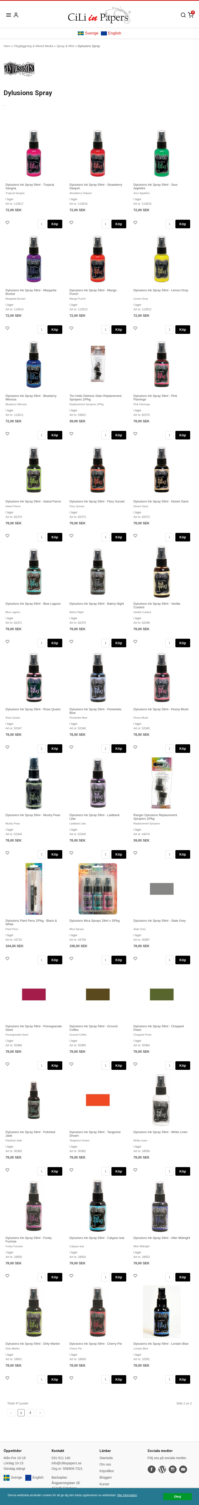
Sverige (88, 33)
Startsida (106, 1458)
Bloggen (106, 1477)
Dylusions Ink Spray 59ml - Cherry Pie (95, 1343)
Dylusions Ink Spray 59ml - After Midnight (161, 1238)
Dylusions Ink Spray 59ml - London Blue (161, 1343)
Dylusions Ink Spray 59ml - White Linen (160, 1132)
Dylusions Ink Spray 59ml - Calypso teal (96, 1238)
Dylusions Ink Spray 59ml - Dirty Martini (32, 1343)
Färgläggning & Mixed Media (34, 46)
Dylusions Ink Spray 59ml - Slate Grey (159, 920)
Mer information (127, 1495)
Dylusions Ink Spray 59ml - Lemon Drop (160, 290)
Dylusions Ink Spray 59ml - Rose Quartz (33, 709)
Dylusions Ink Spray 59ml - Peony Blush (161, 709)
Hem (7, 46)
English (111, 33)
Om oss (105, 1464)
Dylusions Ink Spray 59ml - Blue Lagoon (33, 603)
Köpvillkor (107, 1471)
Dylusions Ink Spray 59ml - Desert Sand (160, 501)
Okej (177, 1496)
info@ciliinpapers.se (67, 1463)
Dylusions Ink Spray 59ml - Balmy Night (96, 603)
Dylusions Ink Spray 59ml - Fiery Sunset (97, 501)
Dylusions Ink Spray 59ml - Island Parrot (33, 501)
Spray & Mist (66, 46)
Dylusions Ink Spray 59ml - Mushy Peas (32, 815)
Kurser (104, 1484)
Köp (55, 224)
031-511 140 (61, 1458)
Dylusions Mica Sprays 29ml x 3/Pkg (94, 920)
